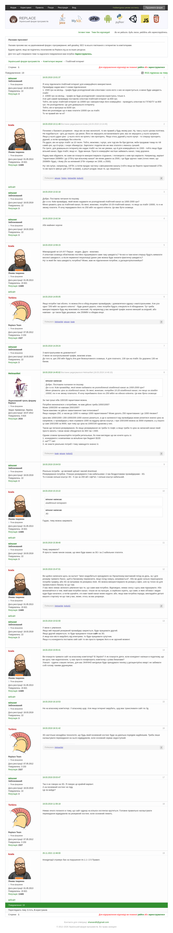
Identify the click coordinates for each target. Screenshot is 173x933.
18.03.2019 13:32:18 (51, 192)
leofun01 (80, 178)
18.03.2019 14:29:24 (51, 346)
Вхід (74, 8)
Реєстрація (63, 8)
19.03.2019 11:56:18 (51, 804)
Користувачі (25, 8)
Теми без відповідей (101, 32)
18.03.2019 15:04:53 (51, 464)
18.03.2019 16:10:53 (51, 702)
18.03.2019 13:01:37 (51, 77)
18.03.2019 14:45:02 (51, 372)
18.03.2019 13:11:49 (51, 124)
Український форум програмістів (24, 61)
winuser (12, 78)
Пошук (51, 8)
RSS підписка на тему (156, 73)
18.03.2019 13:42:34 (51, 218)
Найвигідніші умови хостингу (126, 8)
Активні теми (84, 32)
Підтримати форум (154, 8)
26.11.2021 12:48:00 (51, 853)
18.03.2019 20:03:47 (51, 777)
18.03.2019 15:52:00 (51, 621)
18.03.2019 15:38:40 (51, 543)
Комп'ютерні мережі (52, 61)
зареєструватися (156, 67)
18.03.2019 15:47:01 (51, 569)
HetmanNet (72, 178)
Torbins (64, 178)
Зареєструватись (83, 54)
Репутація (12, 94)
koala (11, 125)
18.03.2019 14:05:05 (51, 297)
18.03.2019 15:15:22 (51, 491)
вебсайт (11, 187)
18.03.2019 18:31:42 (51, 728)
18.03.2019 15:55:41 (51, 650)
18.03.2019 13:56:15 (51, 245)
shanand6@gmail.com (98, 922)
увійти (141, 67)
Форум (13, 8)
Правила (40, 8)
